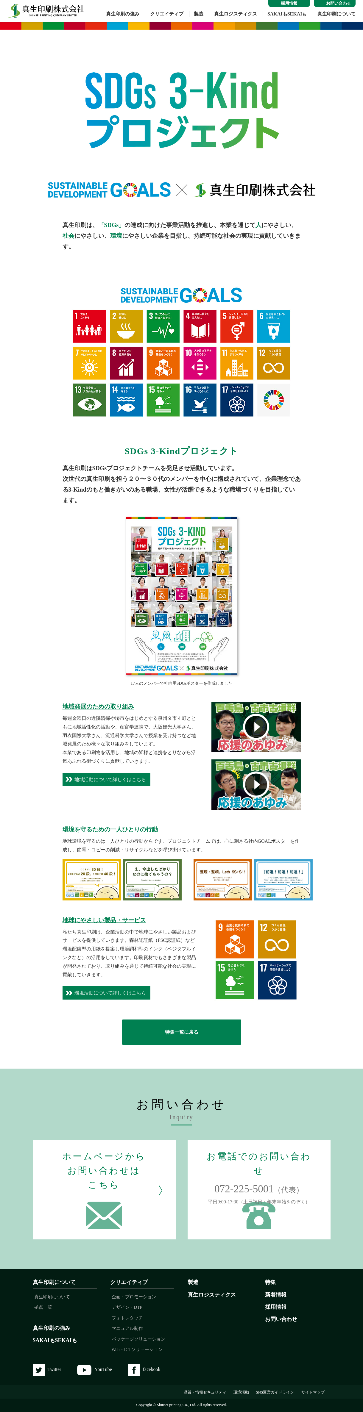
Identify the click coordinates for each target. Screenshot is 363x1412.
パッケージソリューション (138, 1339)
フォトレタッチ (127, 1318)
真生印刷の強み (122, 13)
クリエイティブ (166, 13)
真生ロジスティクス (235, 13)
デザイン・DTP (127, 1307)
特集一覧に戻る (181, 1032)
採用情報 (275, 1307)
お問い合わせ (281, 1319)
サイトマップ (313, 1392)
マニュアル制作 (127, 1328)
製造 (198, 13)
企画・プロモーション (134, 1296)
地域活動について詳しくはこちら (110, 779)
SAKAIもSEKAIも (287, 13)
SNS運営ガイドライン (275, 1392)
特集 (270, 1282)
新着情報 (275, 1295)
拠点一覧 (43, 1307)
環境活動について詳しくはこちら (110, 992)
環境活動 (241, 1392)
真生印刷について (336, 13)
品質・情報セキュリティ (205, 1392)
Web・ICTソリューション (137, 1349)
